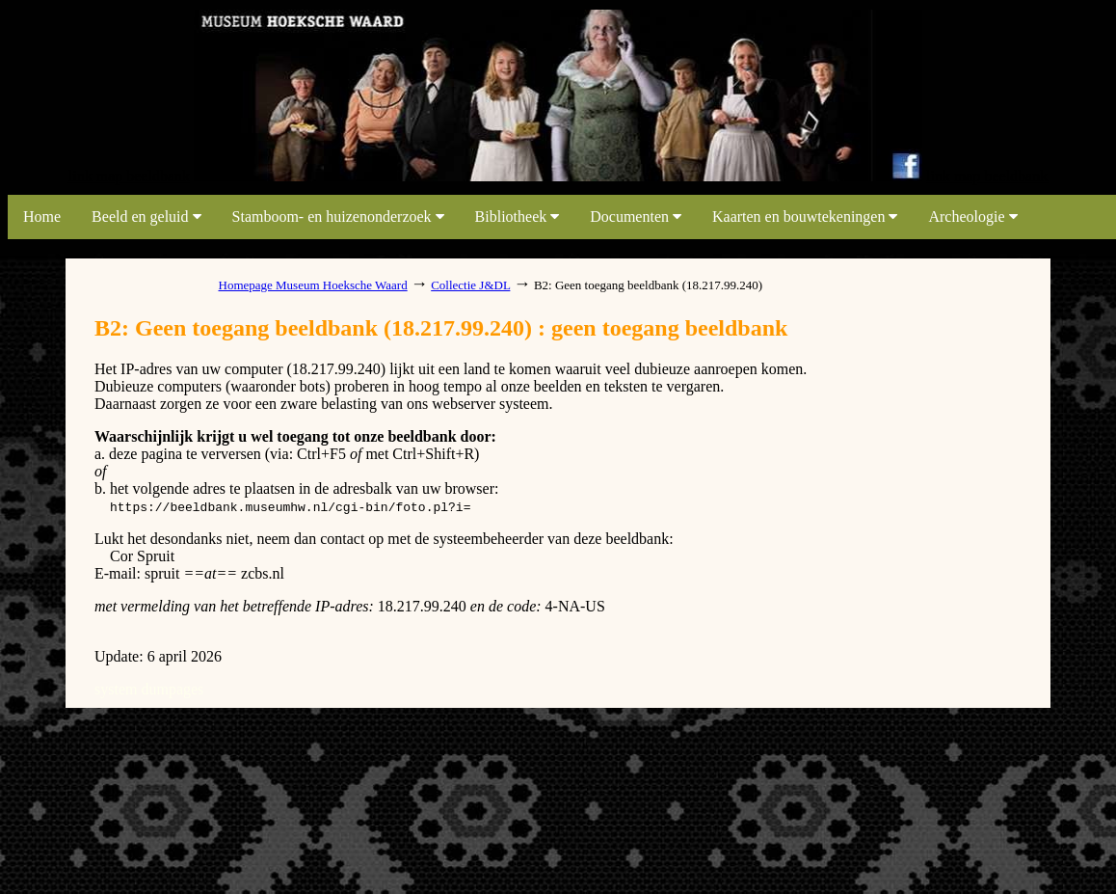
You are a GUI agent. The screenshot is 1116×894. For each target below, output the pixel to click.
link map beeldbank (129, 176)
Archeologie (972, 216)
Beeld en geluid (146, 216)
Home (42, 216)
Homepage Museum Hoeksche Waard (313, 285)
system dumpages (148, 689)
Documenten (635, 216)
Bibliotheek (517, 216)
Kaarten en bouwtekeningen (804, 216)
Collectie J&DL (470, 285)
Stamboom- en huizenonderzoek (338, 216)
